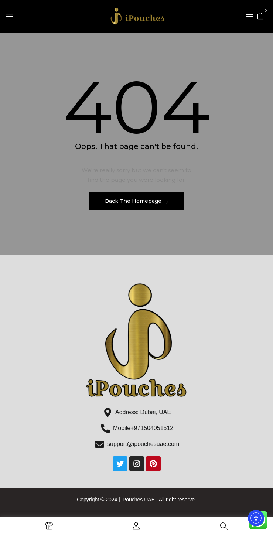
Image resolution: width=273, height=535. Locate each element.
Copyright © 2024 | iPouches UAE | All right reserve (136, 499)
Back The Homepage (134, 201)
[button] (260, 15)
